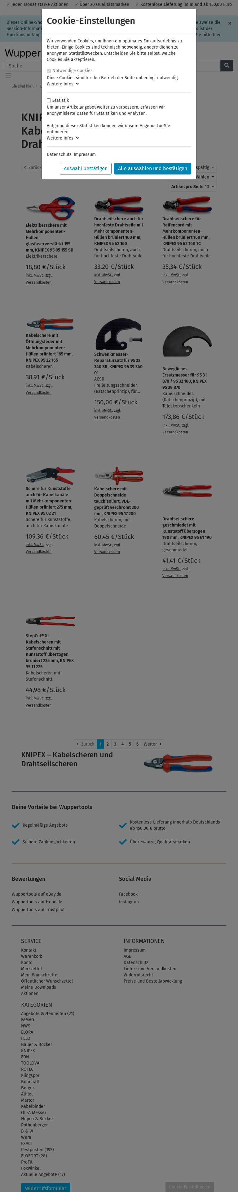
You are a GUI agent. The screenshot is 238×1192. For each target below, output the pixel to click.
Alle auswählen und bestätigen (152, 168)
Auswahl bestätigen (86, 168)
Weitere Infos (63, 84)
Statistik (60, 100)
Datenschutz (59, 154)
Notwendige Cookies (72, 70)
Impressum (85, 154)
